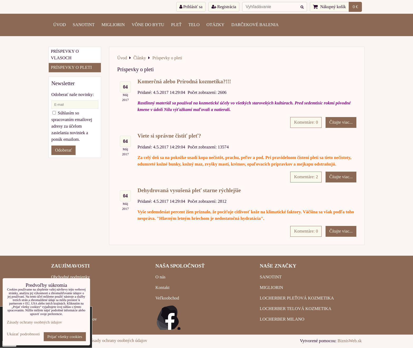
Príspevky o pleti (71, 67)
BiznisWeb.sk (350, 340)
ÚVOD (59, 24)
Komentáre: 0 (306, 122)
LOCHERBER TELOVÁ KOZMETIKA (295, 308)
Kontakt (162, 287)
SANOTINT (84, 24)
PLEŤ (176, 24)
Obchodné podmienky (70, 276)
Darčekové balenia (255, 24)
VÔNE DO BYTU (148, 24)
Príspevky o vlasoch (65, 54)
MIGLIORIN (113, 24)
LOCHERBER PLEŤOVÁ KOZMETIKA (297, 298)
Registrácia (224, 6)
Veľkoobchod (167, 298)
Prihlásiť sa (191, 6)
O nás (160, 276)
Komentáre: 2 (306, 176)
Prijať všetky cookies (64, 336)
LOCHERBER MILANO (282, 319)
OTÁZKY (215, 24)
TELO (193, 24)
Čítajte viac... (341, 122)
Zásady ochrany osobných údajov (117, 340)
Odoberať (63, 150)
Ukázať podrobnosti (23, 334)
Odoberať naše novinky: (72, 94)
